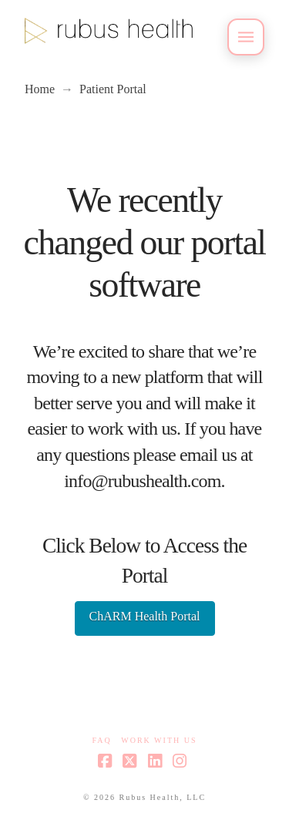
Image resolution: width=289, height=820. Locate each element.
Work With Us (159, 740)
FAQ (101, 740)
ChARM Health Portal (144, 616)
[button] (245, 36)
